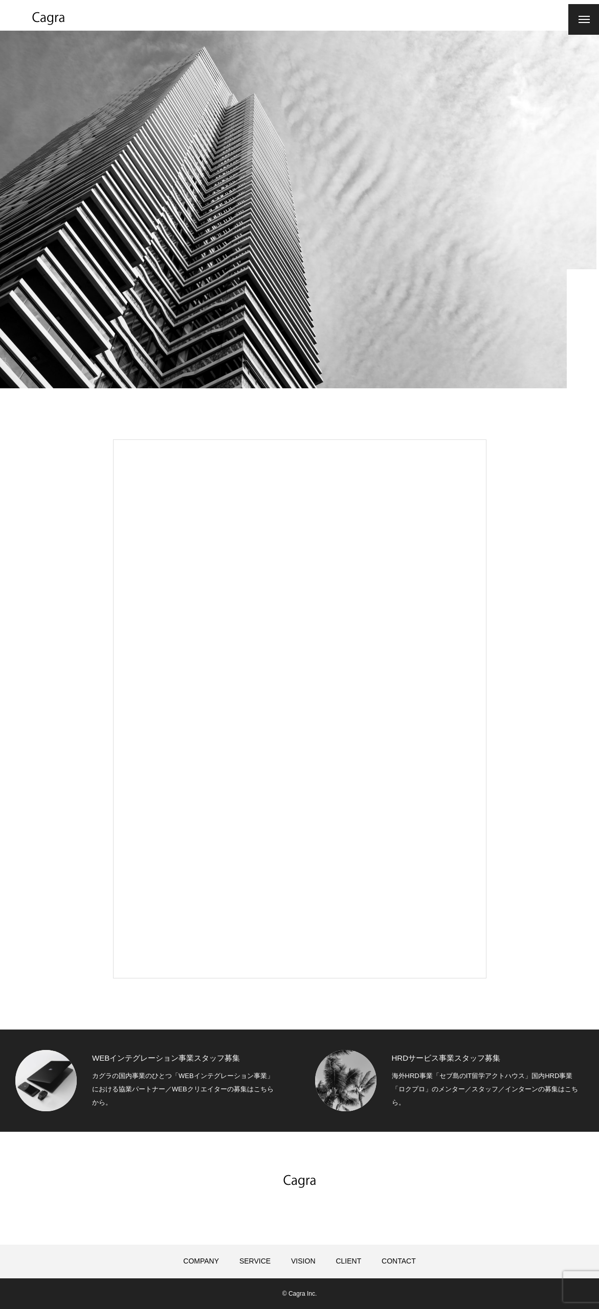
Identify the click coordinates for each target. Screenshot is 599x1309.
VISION (303, 1261)
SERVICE (255, 1261)
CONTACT (399, 1261)
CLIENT (348, 1261)
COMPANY (201, 1261)
